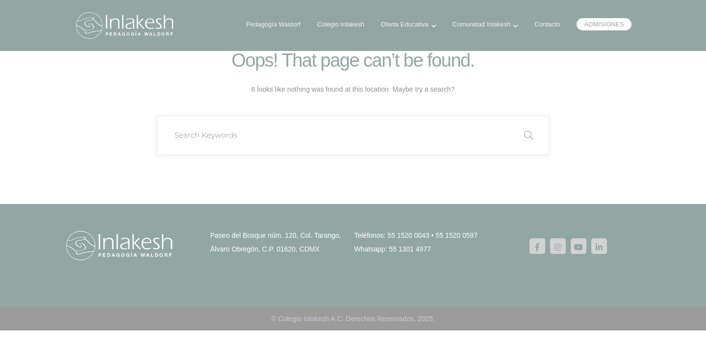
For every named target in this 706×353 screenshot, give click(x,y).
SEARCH (528, 135)
